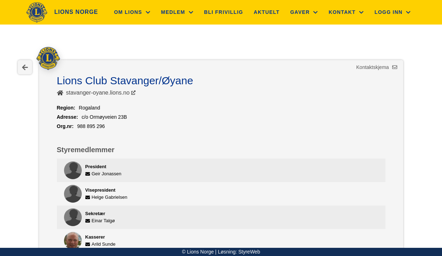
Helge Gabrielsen (106, 197)
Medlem (177, 12)
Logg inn (392, 12)
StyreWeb (249, 252)
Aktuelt (267, 12)
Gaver (304, 12)
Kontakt (346, 12)
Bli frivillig (223, 12)
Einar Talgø (100, 220)
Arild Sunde (100, 244)
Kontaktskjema (376, 67)
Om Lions (132, 12)
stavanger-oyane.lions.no (98, 93)
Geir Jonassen (103, 173)
